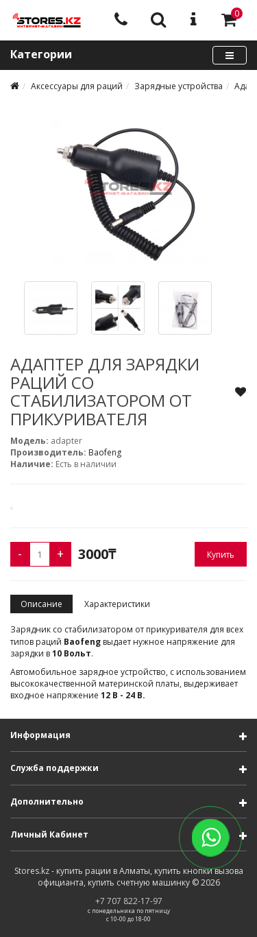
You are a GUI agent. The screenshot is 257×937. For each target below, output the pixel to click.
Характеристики (117, 604)
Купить (220, 554)
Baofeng (104, 452)
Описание (41, 604)
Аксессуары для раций (77, 86)
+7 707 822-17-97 (128, 901)
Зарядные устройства (178, 86)
